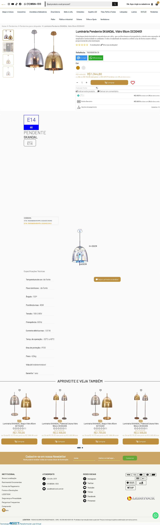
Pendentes (154, 12)
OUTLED (143, 12)
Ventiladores (104, 19)
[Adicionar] (86, 82)
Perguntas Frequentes (11, 502)
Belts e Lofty (68, 12)
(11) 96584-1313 (32, 4)
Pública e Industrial (65, 19)
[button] (79, 447)
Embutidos (80, 12)
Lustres (134, 12)
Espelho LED (92, 12)
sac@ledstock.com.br (53, 488)
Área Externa (55, 12)
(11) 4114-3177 (49, 478)
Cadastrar (130, 458)
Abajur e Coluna (7, 12)
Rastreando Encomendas (12, 482)
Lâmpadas (123, 12)
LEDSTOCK (6, 494)
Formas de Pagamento (11, 486)
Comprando (6, 506)
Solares (79, 19)
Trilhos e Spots (91, 19)
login (136, 4)
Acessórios (21, 12)
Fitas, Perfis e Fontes (108, 12)
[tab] (118, 96)
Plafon (53, 19)
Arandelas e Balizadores (38, 12)
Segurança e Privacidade (11, 498)
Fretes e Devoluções (10, 490)
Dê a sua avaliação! (109, 45)
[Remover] (77, 82)
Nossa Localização (9, 478)
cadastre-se (145, 4)
